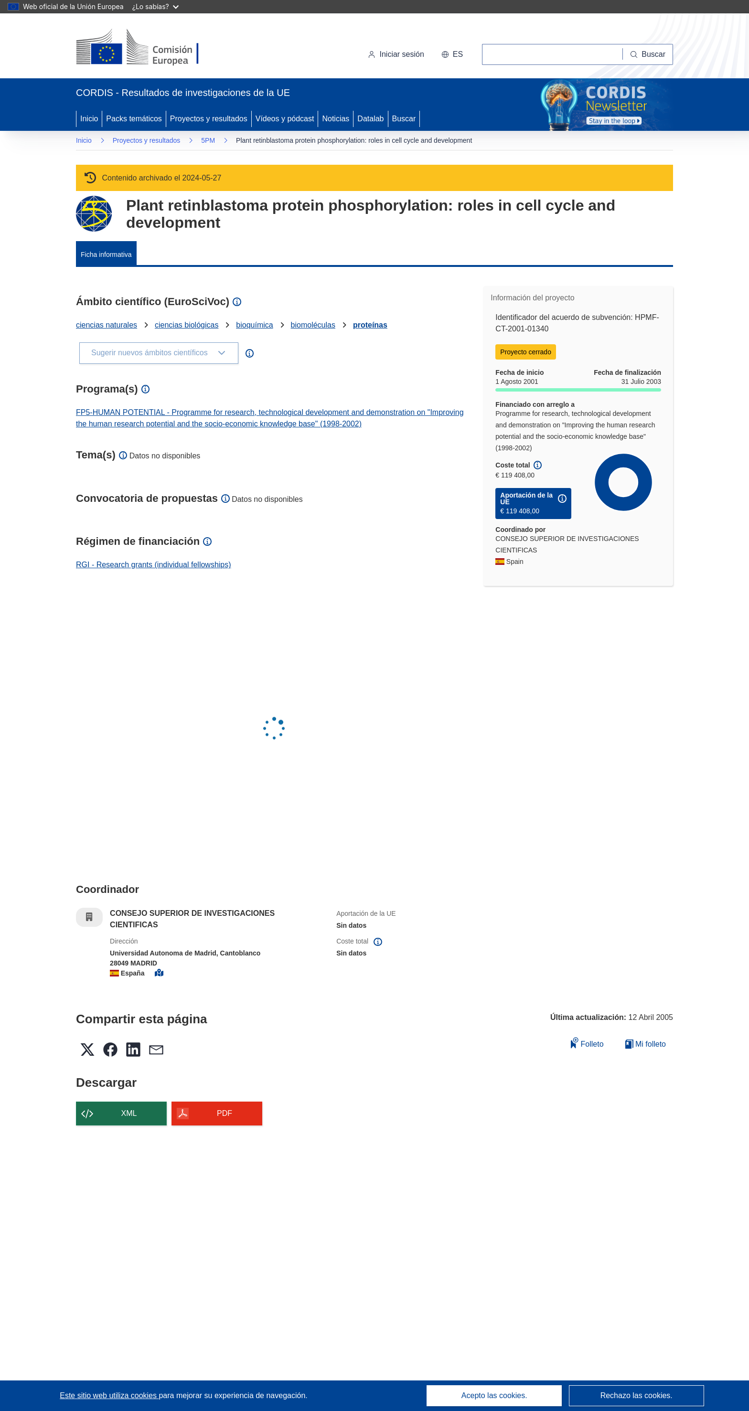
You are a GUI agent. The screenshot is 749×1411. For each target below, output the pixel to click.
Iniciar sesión (396, 54)
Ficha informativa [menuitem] (106, 254)
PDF (224, 1113)
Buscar (404, 119)
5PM (208, 140)
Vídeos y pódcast (285, 119)
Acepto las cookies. (494, 1395)
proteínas (370, 325)
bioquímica (254, 325)
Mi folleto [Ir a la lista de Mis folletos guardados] (645, 1044)
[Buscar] (648, 54)
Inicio (89, 119)
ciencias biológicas (186, 325)
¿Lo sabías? (155, 6)
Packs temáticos (133, 119)
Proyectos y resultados (208, 119)
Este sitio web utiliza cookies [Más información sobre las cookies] (109, 1395)
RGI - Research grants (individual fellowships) (153, 565)
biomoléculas (313, 325)
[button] (452, 54)
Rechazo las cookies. (636, 1395)
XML (129, 1113)
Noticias (335, 119)
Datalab (370, 119)
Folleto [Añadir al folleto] (587, 1042)
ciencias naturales (106, 325)
